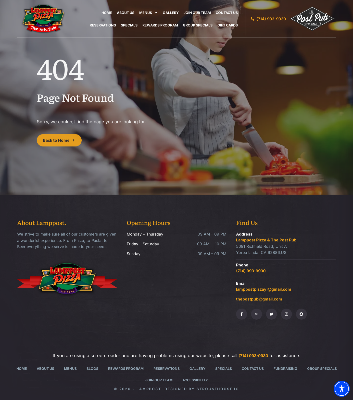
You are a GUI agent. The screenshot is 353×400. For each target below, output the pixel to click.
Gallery (171, 13)
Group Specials (198, 25)
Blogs (92, 368)
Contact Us (227, 13)
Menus (148, 12)
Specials (129, 25)
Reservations (103, 25)
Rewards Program (160, 25)
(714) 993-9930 (251, 270)
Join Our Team (197, 13)
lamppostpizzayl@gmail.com (263, 289)
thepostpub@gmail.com (259, 299)
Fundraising (285, 368)
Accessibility (195, 380)
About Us (125, 13)
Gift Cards (227, 25)
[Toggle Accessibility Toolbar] (341, 388)
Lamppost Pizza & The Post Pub (266, 240)
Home (106, 13)
